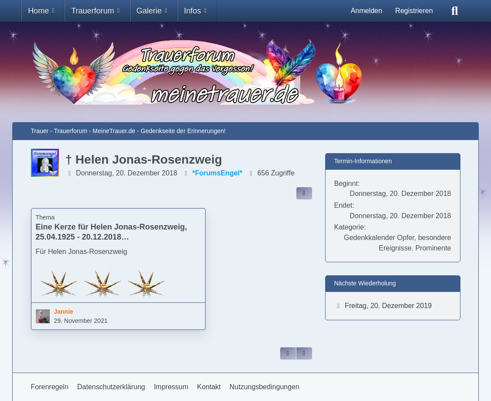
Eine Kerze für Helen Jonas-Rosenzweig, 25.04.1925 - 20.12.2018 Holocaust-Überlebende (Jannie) (111, 237)
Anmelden (366, 10)
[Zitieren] (288, 353)
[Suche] (454, 11)
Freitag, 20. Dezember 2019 (388, 305)
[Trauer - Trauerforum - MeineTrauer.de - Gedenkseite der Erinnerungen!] (245, 72)
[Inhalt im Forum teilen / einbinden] (304, 193)
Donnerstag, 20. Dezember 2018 (126, 173)
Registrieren (414, 10)
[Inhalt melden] (304, 353)
